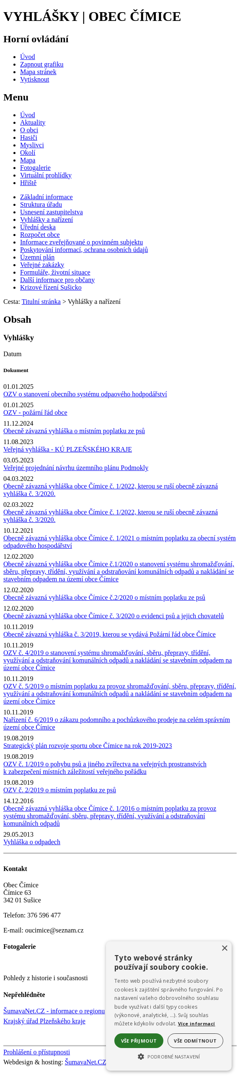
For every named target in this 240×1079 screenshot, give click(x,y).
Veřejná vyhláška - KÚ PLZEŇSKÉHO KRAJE (67, 449)
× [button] (224, 948)
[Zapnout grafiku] (42, 64)
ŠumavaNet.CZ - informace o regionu (54, 1011)
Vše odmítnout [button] (195, 1041)
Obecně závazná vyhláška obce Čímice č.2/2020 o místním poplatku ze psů (104, 597)
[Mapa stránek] (38, 71)
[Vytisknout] (34, 79)
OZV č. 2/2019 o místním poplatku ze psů (59, 790)
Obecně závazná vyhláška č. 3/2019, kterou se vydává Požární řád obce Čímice (109, 634)
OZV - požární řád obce (35, 412)
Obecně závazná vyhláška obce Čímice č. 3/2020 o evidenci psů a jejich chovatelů (113, 615)
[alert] (169, 1006)
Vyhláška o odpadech (31, 841)
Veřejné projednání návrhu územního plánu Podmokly (75, 467)
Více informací (196, 1023)
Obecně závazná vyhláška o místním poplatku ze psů (74, 430)
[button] (168, 1056)
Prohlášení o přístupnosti (36, 1052)
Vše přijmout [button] (139, 1041)
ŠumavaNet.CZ (85, 1062)
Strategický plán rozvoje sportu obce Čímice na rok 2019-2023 (87, 745)
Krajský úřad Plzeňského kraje (44, 1021)
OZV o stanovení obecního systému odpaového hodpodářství (85, 394)
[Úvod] (27, 56)
